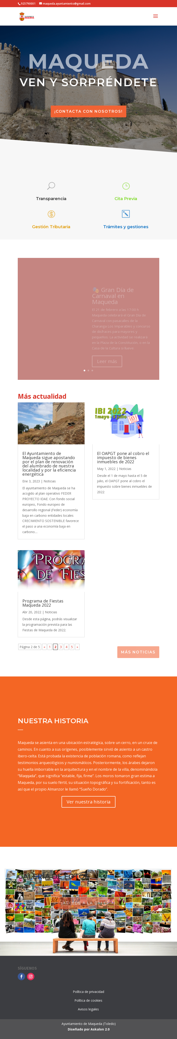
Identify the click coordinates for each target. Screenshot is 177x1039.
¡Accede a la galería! (88, 903)
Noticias (50, 481)
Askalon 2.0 (100, 1029)
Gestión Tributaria (51, 227)
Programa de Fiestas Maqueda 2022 (42, 603)
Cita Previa (126, 199)
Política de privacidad (88, 991)
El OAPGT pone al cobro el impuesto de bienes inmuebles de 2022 (123, 457)
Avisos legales (88, 1009)
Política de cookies (88, 1000)
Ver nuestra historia (88, 802)
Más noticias (138, 652)
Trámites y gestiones (125, 227)
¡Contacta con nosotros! (88, 111)
